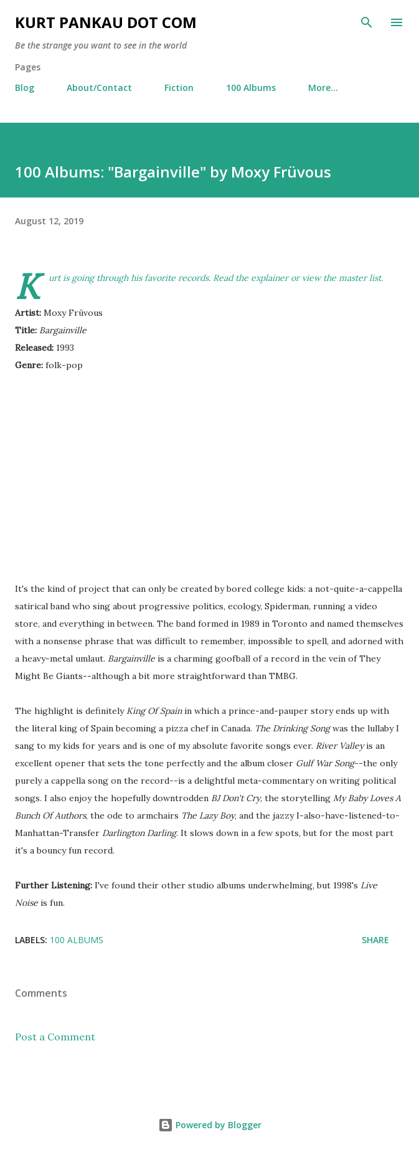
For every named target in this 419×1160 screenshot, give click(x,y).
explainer (269, 277)
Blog (24, 87)
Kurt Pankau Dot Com (106, 22)
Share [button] (375, 940)
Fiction (179, 87)
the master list (352, 277)
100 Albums (251, 87)
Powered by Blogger (209, 1125)
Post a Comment (55, 1036)
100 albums (76, 940)
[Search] (366, 22)
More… (323, 87)
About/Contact (99, 87)
